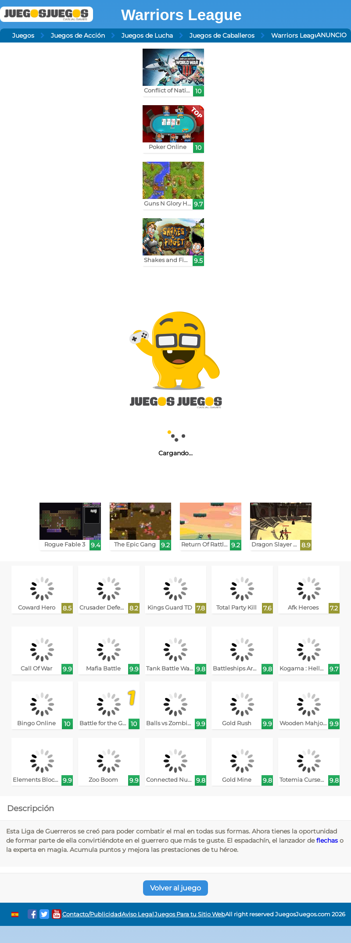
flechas (327, 840)
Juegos (23, 35)
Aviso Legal (138, 914)
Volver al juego (175, 888)
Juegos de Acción (78, 35)
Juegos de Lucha (147, 35)
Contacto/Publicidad (92, 914)
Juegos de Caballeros (222, 35)
